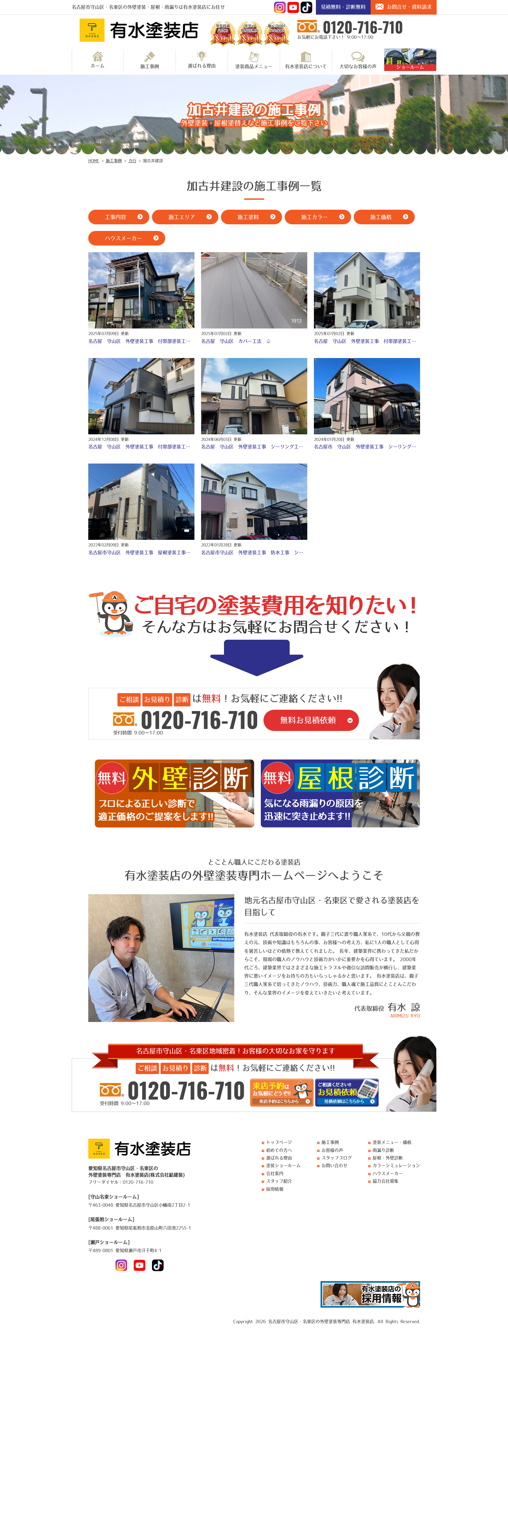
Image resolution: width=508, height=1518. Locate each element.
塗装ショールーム (283, 1165)
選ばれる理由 (202, 59)
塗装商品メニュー (253, 60)
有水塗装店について (306, 60)
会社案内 (274, 1173)
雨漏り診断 (383, 1150)
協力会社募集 (386, 1181)
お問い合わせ (334, 1165)
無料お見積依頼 (308, 720)
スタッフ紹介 (279, 1181)
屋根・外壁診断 (388, 1158)
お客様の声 (332, 1150)
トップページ (279, 1142)
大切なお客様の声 (358, 60)
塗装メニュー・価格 (392, 1142)
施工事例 (149, 60)
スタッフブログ (337, 1158)
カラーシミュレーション (396, 1165)
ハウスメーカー (388, 1173)
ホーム (98, 59)
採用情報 (274, 1189)
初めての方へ (279, 1150)
